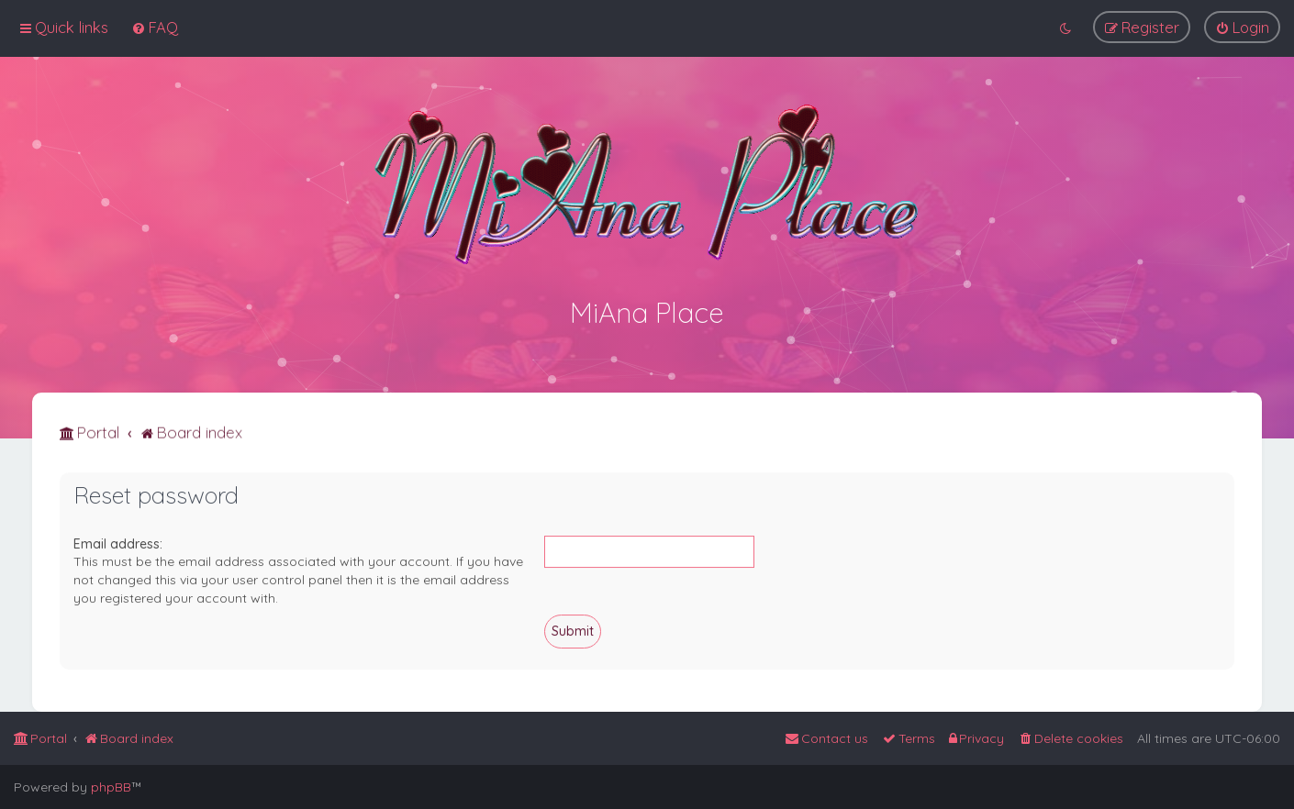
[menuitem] (155, 27)
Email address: (117, 542)
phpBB (111, 787)
